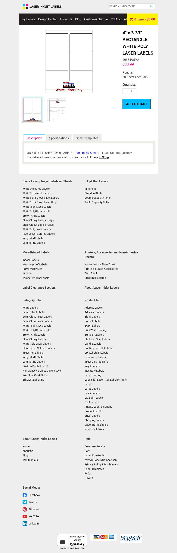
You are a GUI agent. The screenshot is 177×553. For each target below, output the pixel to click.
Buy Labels (27, 19)
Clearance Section (95, 278)
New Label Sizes (94, 429)
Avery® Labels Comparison (101, 460)
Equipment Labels (95, 357)
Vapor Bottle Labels (96, 424)
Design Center (47, 19)
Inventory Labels (94, 370)
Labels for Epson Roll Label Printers (106, 379)
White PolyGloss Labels (36, 211)
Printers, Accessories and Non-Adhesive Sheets (111, 254)
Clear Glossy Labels (34, 339)
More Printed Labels (36, 252)
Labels (88, 384)
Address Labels (94, 307)
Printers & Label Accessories (101, 268)
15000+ (27, 273)
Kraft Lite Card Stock (35, 375)
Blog (78, 19)
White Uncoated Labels (36, 188)
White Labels (30, 307)
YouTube (34, 516)
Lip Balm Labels (94, 397)
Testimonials (30, 460)
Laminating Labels (34, 242)
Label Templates (94, 469)
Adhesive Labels (94, 312)
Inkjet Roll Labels (96, 181)
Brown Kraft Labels (34, 215)
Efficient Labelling (33, 379)
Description (34, 138)
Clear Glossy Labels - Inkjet (38, 220)
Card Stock (91, 273)
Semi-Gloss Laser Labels (37, 321)
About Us (66, 19)
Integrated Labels (33, 238)
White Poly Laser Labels (37, 229)
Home (26, 446)
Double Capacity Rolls (97, 197)
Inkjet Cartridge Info (96, 361)
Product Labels (93, 411)
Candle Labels (93, 343)
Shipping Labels (94, 420)
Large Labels (92, 388)
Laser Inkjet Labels (42, 7)
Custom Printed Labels (36, 366)
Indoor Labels (31, 260)
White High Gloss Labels (37, 206)
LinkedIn (34, 523)
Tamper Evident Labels (36, 278)
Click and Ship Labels (97, 339)
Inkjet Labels (92, 366)
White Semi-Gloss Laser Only (40, 202)
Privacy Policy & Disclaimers (101, 464)
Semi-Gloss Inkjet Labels (37, 316)
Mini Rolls (90, 188)
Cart (87, 451)
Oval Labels (91, 402)
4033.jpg (104, 157)
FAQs (88, 473)
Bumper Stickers (32, 269)
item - (142, 19)
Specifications (59, 138)
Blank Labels (92, 316)
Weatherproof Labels (35, 264)
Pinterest (34, 509)
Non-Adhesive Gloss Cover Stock (42, 370)
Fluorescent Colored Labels (39, 233)
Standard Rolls (93, 193)
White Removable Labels (37, 193)
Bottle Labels (92, 321)
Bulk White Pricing (95, 330)
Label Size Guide (94, 455)
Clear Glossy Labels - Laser (38, 224)
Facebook (34, 495)
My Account (119, 19)
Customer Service (96, 19)
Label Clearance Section (39, 288)
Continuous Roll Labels (98, 348)
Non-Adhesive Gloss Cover (100, 264)
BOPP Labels (92, 325)
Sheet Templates (87, 138)
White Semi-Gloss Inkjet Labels (41, 197)
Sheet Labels (92, 415)
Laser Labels (92, 393)
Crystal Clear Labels (96, 352)
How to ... (90, 478)
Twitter (33, 502)
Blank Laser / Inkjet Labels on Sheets (48, 181)
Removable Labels (33, 312)
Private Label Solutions (98, 406)
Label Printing (93, 375)
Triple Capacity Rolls (97, 202)
